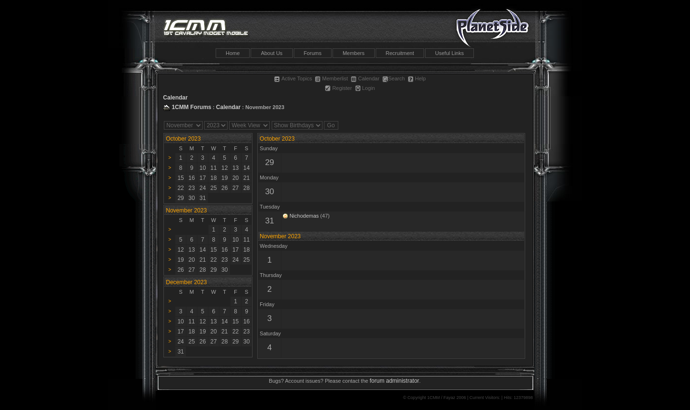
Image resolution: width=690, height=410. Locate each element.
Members (354, 53)
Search (393, 78)
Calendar (365, 78)
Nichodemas (304, 216)
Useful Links (449, 53)
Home (233, 53)
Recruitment (400, 53)
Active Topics (293, 78)
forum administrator (394, 380)
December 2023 (186, 282)
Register (338, 88)
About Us (271, 53)
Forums (313, 53)
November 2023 (280, 236)
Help (417, 78)
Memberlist (331, 78)
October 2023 (183, 138)
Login (365, 88)
